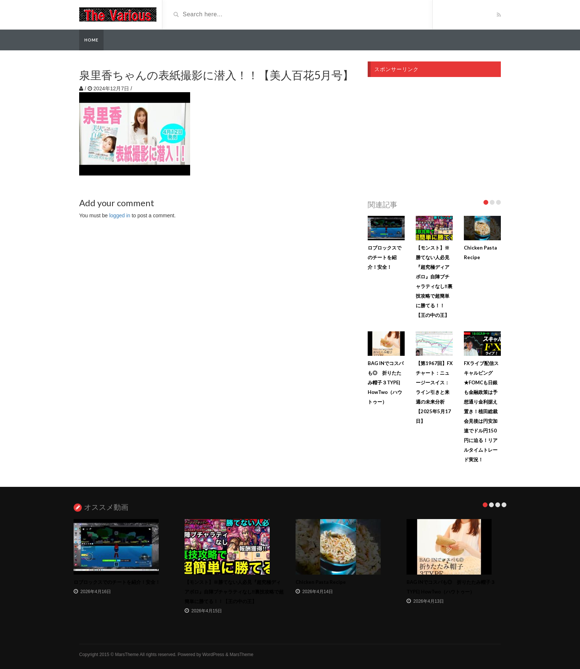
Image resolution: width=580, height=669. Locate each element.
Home (91, 39)
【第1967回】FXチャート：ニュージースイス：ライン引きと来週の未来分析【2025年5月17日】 (434, 392)
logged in (119, 215)
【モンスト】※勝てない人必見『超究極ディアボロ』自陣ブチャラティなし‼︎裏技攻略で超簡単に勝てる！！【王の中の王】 (234, 591)
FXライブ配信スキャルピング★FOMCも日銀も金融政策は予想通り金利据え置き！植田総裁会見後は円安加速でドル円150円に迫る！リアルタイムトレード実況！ (481, 411)
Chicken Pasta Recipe (321, 582)
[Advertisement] (434, 136)
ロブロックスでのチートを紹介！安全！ (384, 257)
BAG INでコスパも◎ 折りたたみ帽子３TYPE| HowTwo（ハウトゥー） (386, 382)
